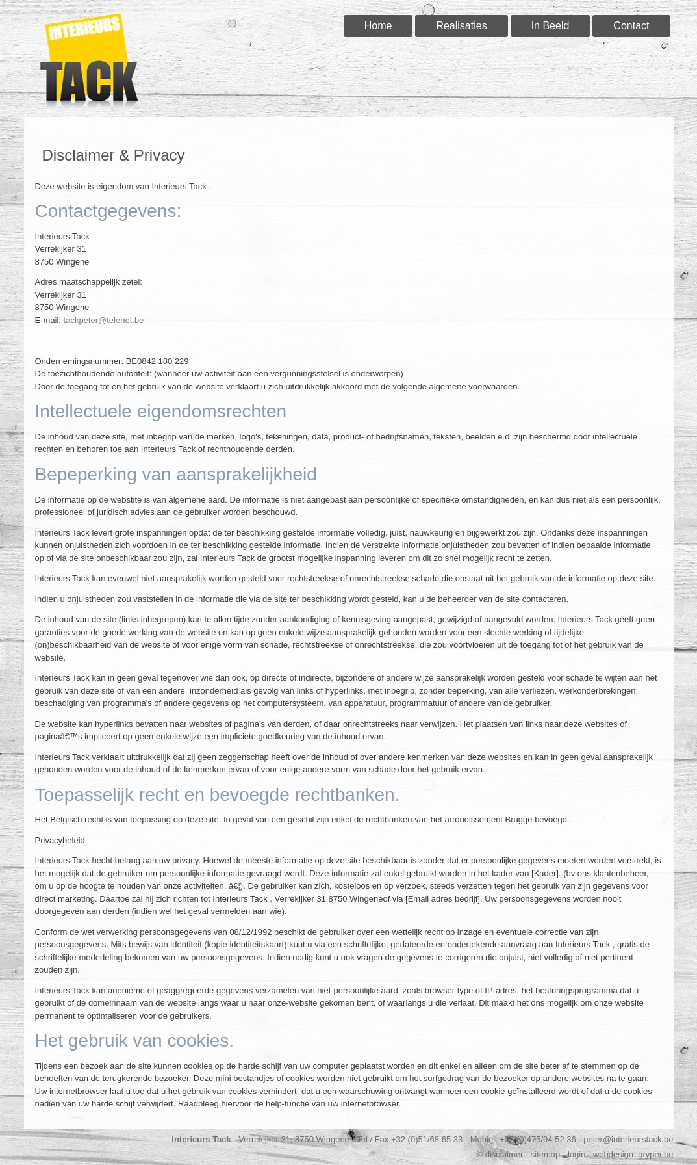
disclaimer (504, 1154)
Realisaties (461, 25)
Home (378, 25)
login (576, 1154)
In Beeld (550, 25)
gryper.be (655, 1154)
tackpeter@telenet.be (104, 320)
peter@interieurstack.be (628, 1139)
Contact (631, 25)
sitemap (546, 1154)
